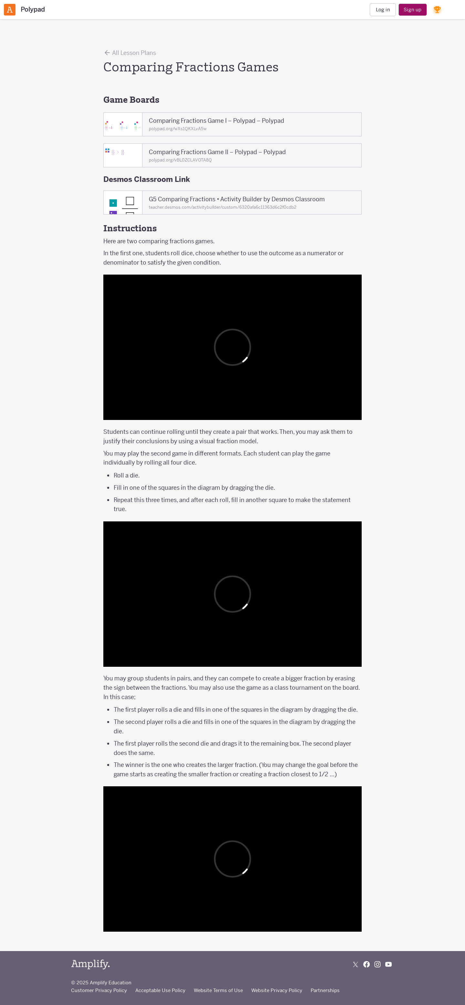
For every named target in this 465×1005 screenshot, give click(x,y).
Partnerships (325, 990)
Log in (383, 9)
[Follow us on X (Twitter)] (355, 964)
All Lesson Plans (129, 53)
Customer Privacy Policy (99, 990)
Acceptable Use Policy (160, 990)
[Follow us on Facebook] (366, 964)
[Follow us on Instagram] (377, 964)
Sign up (412, 9)
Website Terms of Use (218, 990)
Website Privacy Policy (276, 990)
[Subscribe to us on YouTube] (388, 964)
